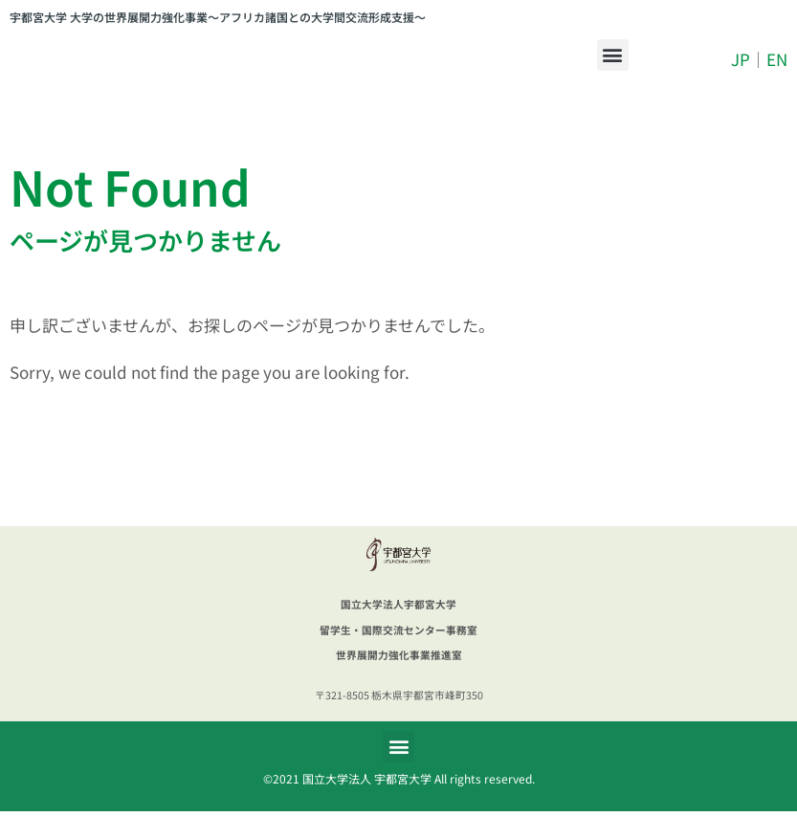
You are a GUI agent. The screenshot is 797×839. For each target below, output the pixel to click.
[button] (613, 68)
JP (740, 73)
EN (776, 73)
